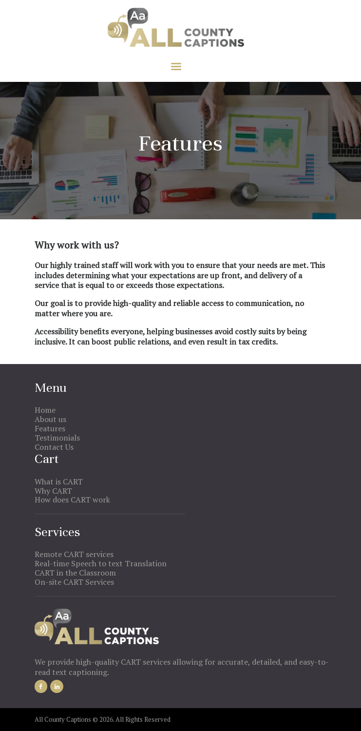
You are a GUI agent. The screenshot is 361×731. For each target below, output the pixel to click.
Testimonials (57, 437)
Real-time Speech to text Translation (101, 563)
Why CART (53, 490)
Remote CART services (74, 554)
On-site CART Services (74, 582)
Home (45, 409)
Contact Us (54, 447)
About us (50, 419)
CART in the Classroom (75, 572)
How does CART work (72, 499)
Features (50, 428)
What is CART (59, 481)
